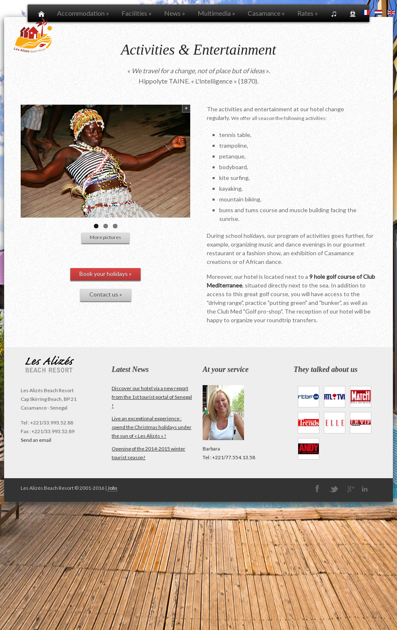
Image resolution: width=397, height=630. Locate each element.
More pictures (105, 237)
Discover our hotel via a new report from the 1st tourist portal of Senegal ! (152, 397)
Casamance (266, 13)
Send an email (36, 440)
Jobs (112, 488)
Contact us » (105, 294)
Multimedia (216, 13)
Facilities (137, 13)
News (174, 13)
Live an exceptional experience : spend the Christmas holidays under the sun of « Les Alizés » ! (151, 427)
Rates (307, 13)
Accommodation (83, 13)
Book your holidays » (105, 273)
